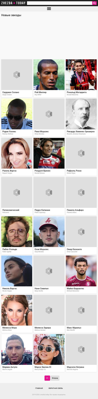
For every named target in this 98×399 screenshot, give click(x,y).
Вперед (55, 378)
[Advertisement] (49, 39)
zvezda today (13, 3)
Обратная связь (56, 388)
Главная (39, 388)
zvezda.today (44, 395)
